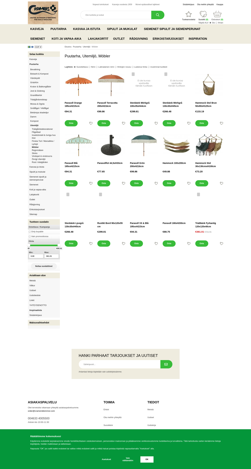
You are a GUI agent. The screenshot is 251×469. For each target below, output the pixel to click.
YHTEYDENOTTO (38, 305)
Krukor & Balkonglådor (45, 86)
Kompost (34, 121)
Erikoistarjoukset (168, 38)
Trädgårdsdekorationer (42, 129)
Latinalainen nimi (106, 67)
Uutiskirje (151, 425)
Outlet (119, 38)
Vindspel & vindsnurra (42, 156)
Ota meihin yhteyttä (205, 4)
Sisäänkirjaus (188, 4)
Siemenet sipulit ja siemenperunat (173, 29)
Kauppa (220, 4)
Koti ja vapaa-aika (67, 38)
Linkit (31, 300)
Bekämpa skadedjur (45, 112)
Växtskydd (35, 78)
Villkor (32, 285)
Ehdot (106, 409)
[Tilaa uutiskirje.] (166, 364)
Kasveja (38, 29)
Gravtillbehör (45, 95)
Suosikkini (108, 425)
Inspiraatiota (35, 310)
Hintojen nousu (124, 67)
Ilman (220, 22)
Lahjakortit (98, 38)
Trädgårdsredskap (45, 99)
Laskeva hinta (140, 67)
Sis (213, 22)
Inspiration (198, 38)
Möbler (35, 147)
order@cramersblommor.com (41, 411)
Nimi (93, 67)
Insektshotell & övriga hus (44, 135)
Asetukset (106, 459)
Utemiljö (45, 125)
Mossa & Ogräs (45, 104)
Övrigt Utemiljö (38, 159)
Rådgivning (139, 38)
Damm (45, 116)
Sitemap (33, 214)
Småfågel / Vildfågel (45, 108)
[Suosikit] (188, 16)
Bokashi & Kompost (39, 74)
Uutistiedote (34, 295)
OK (147, 459)
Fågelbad (36, 132)
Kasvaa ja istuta (87, 29)
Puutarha (59, 29)
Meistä (32, 280)
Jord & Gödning (45, 91)
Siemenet (38, 38)
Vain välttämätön (127, 459)
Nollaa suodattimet (43, 266)
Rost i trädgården (40, 162)
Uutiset (32, 290)
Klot (33, 138)
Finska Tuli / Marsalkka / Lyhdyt (43, 142)
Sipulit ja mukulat (123, 29)
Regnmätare (37, 150)
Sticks (34, 153)
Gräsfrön (45, 82)
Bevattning (45, 69)
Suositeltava (82, 67)
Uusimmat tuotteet (158, 67)
